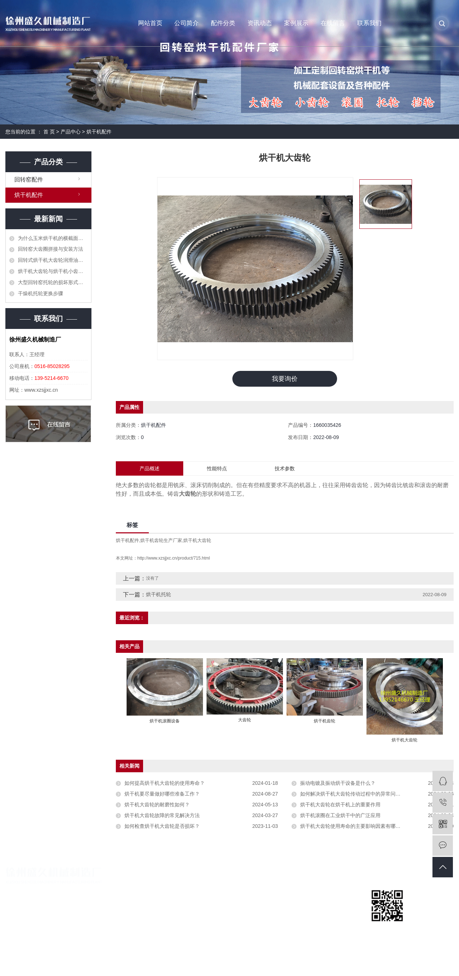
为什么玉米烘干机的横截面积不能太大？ (52, 238)
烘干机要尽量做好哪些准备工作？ (162, 794)
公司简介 (186, 23)
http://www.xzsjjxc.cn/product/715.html (173, 558)
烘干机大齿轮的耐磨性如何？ (157, 805)
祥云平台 (375, 963)
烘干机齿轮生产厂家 (161, 540)
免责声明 (444, 963)
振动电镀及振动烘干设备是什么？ (337, 783)
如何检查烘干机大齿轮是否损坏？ (162, 826)
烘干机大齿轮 (197, 540)
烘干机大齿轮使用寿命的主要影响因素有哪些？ (353, 826)
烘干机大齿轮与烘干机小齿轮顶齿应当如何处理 (52, 271)
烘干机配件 (99, 132)
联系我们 (369, 23)
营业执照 (161, 904)
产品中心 (71, 132)
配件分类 (223, 23)
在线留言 (333, 23)
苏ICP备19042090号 (165, 963)
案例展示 (296, 23)
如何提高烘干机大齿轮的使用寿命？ (164, 783)
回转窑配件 (28, 179)
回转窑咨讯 (316, 904)
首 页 (49, 132)
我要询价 (285, 378)
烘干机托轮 (158, 595)
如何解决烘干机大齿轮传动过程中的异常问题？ (353, 794)
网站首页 (150, 23)
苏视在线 (422, 963)
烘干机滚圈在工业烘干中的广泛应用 (340, 816)
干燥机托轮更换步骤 (40, 293)
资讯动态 (259, 23)
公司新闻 (313, 891)
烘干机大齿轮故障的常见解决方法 (162, 816)
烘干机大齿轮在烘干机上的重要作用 (340, 805)
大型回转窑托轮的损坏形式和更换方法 (52, 282)
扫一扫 (387, 930)
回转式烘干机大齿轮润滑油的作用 (52, 260)
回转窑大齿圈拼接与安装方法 (50, 249)
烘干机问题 (316, 916)
